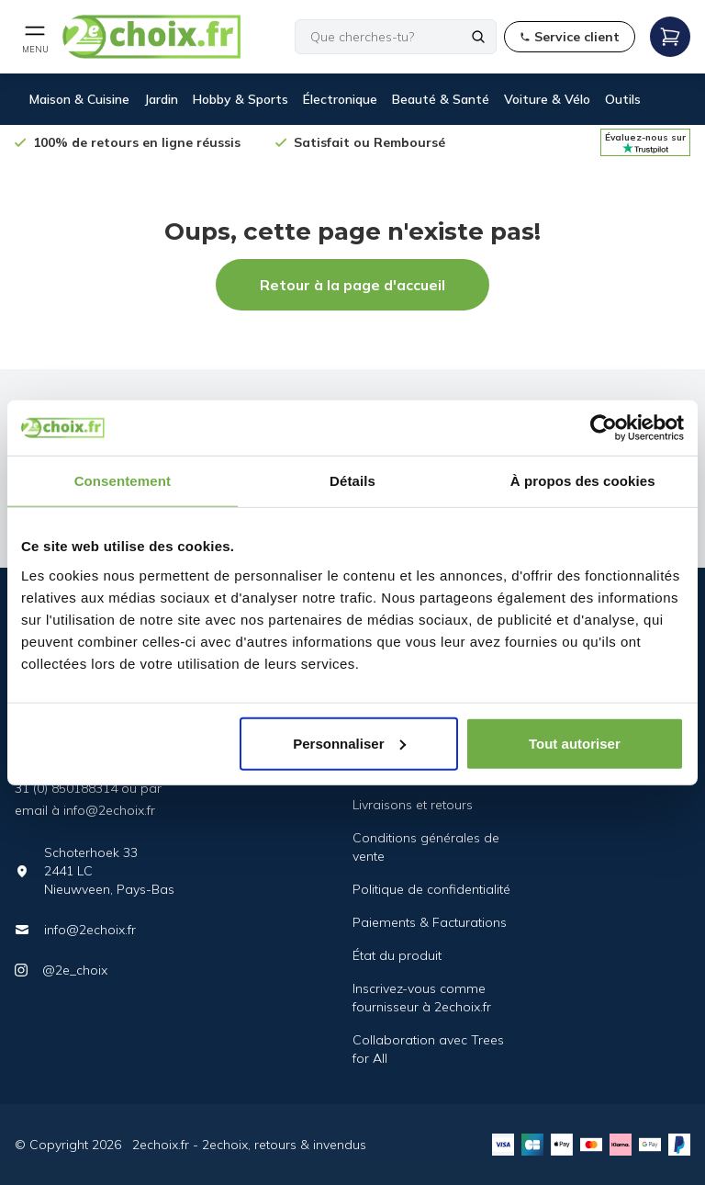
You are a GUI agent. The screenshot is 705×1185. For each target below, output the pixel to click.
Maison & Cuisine (79, 99)
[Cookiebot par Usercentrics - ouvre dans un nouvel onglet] (603, 428)
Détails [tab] (352, 481)
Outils (623, 99)
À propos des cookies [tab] (582, 481)
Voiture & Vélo (547, 99)
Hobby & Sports (240, 99)
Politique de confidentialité (431, 889)
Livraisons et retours (412, 804)
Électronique (340, 99)
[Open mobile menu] (35, 37)
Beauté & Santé (440, 99)
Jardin (161, 99)
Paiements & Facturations (429, 922)
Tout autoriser (575, 742)
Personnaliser (349, 742)
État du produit (397, 955)
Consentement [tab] (122, 481)
